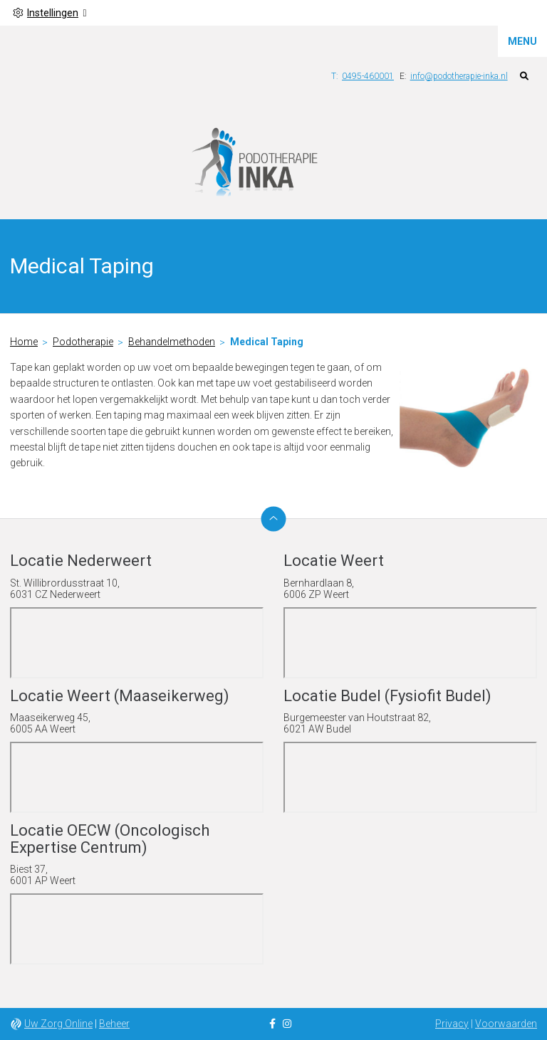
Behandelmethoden (171, 341)
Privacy (452, 1023)
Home (24, 341)
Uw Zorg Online (58, 1023)
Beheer (114, 1023)
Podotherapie (83, 341)
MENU (522, 41)
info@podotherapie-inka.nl (459, 76)
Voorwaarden (506, 1023)
